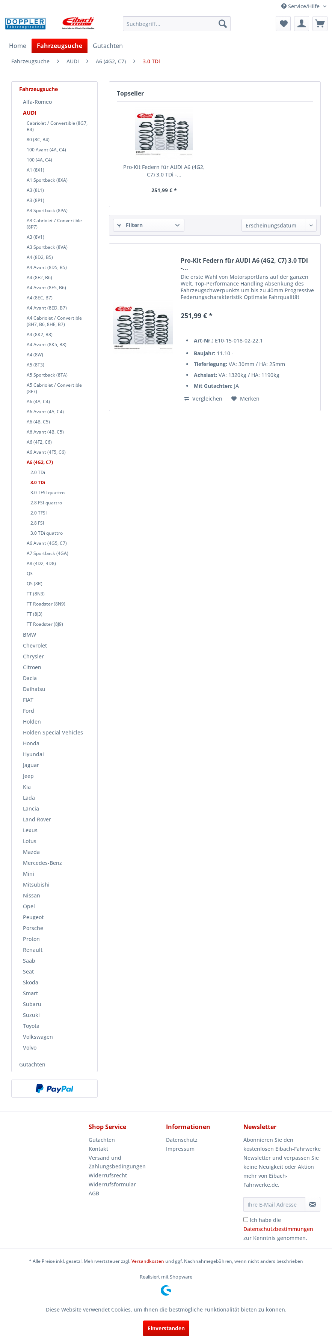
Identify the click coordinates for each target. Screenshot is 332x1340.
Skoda (30, 982)
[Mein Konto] (301, 23)
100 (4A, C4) (39, 160)
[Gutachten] (108, 46)
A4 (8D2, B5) (40, 257)
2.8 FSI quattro (46, 503)
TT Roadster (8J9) (45, 624)
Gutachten (32, 1064)
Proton (31, 938)
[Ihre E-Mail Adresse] (274, 1204)
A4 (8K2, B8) (40, 334)
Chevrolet (35, 645)
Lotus (29, 841)
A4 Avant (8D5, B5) (47, 267)
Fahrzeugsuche (38, 89)
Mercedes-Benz (42, 862)
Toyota (31, 1025)
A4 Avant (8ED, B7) (47, 308)
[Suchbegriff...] (177, 23)
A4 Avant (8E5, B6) (46, 287)
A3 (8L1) (35, 190)
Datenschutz (182, 1139)
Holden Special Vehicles (53, 732)
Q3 (30, 573)
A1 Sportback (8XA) (47, 180)
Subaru (32, 1004)
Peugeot (33, 917)
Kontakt (98, 1148)
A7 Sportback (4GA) (47, 553)
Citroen (32, 667)
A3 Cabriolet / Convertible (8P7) (54, 223)
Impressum (180, 1148)
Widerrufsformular (112, 1184)
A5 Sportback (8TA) (47, 375)
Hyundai (33, 754)
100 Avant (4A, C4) (46, 150)
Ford (28, 710)
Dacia (30, 678)
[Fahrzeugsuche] (60, 46)
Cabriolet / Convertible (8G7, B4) (57, 126)
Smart (30, 993)
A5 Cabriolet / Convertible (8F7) (54, 388)
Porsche (33, 928)
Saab (29, 960)
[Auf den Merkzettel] (245, 398)
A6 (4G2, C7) (40, 462)
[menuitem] (177, 23)
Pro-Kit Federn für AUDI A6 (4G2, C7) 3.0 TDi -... (164, 170)
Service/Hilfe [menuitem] (301, 6)
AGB (94, 1193)
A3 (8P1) (35, 200)
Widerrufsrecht (108, 1175)
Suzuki (31, 1014)
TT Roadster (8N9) (46, 604)
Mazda (31, 851)
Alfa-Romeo (37, 101)
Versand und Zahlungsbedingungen (117, 1162)
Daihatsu (34, 688)
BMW (29, 634)
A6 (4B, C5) (38, 422)
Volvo (29, 1047)
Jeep (28, 775)
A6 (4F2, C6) (39, 442)
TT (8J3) (34, 614)
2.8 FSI (37, 523)
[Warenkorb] (319, 23)
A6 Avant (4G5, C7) (47, 543)
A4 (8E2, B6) (39, 277)
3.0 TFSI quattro (47, 492)
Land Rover (37, 819)
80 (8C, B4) (38, 139)
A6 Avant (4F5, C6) (46, 452)
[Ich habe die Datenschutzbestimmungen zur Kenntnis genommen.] (245, 1219)
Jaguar (31, 765)
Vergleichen (203, 398)
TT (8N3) (36, 594)
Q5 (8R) (34, 583)
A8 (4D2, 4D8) (41, 563)
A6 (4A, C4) (38, 401)
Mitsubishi (36, 884)
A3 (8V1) (35, 237)
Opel (29, 906)
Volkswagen (38, 1036)
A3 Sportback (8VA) (47, 247)
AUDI (29, 112)
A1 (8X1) (35, 170)
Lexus (30, 830)
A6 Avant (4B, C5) (45, 432)
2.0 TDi (37, 472)
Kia (27, 786)
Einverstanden (166, 1328)
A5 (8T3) (35, 365)
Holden (32, 721)
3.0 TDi (37, 482)
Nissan (31, 895)
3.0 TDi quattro (46, 533)
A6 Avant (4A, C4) (45, 411)
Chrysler (33, 656)
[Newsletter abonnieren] (312, 1204)
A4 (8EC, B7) (40, 298)
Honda (31, 743)
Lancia (31, 808)
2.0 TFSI (38, 513)
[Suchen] (223, 23)
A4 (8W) (35, 354)
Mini (28, 873)
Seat (28, 971)
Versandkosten (147, 1261)
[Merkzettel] (283, 23)
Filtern (130, 225)
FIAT (28, 699)
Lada (29, 797)
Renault (32, 949)
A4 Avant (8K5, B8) (46, 344)
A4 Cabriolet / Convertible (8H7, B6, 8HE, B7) (54, 321)
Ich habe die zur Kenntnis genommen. (278, 1228)
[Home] (18, 46)
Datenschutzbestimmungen (278, 1228)
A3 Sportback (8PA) (47, 210)
